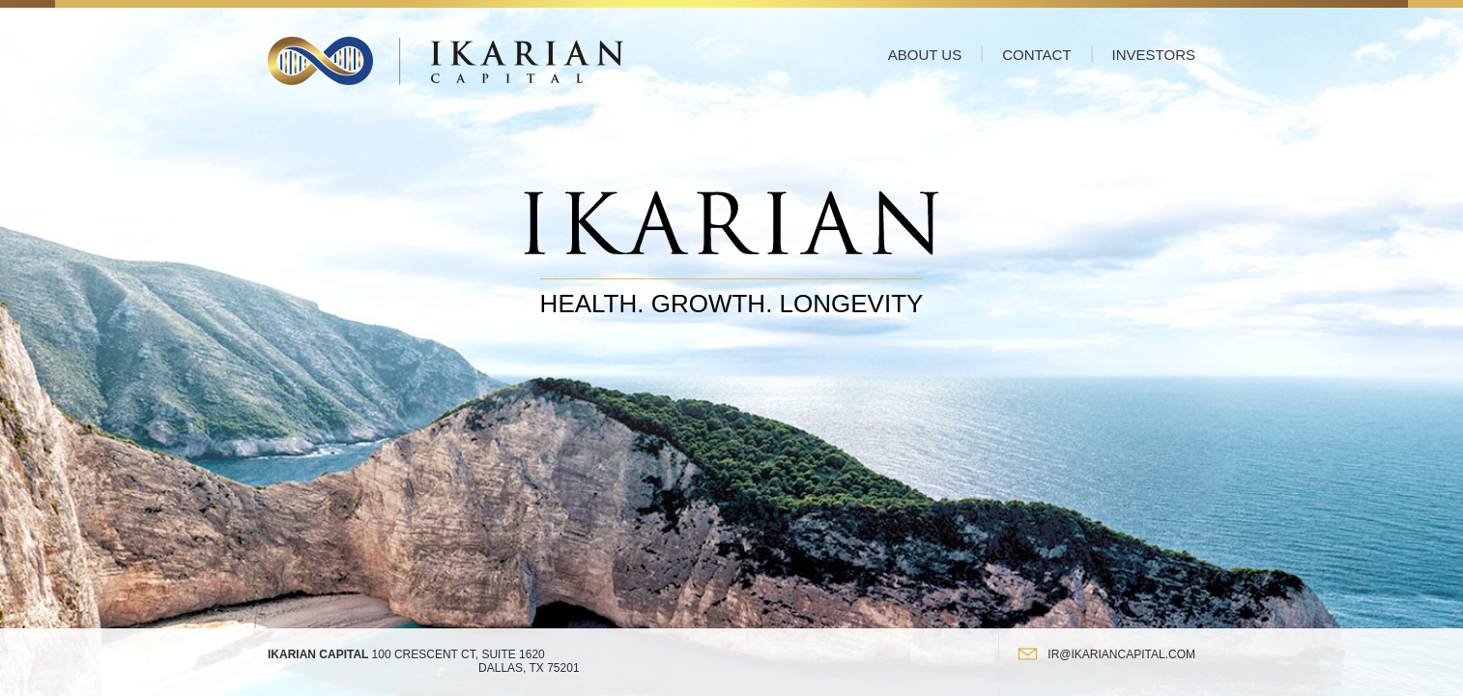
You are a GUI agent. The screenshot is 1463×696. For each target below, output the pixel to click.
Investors (1153, 54)
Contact (1036, 54)
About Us (924, 54)
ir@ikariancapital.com (1121, 654)
